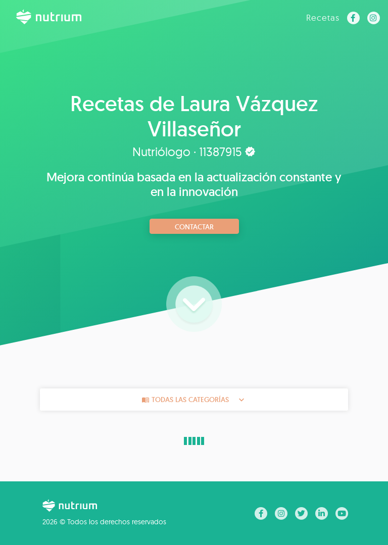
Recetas (323, 17)
